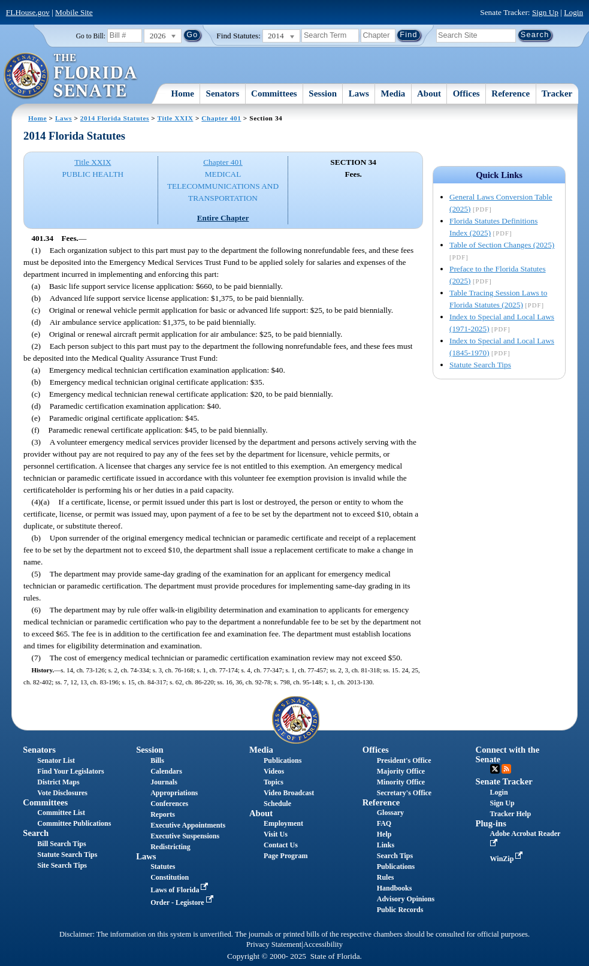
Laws (359, 93)
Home (182, 93)
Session (323, 93)
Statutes (162, 866)
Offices (466, 93)
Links (385, 845)
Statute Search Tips (480, 364)
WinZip (507, 859)
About (429, 93)
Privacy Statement (273, 944)
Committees (274, 93)
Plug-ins (491, 823)
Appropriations (174, 793)
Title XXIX (176, 118)
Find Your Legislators (70, 771)
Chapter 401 (221, 118)
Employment (283, 823)
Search (36, 833)
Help (384, 834)
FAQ (384, 823)
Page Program (285, 856)
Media (393, 93)
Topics (273, 782)
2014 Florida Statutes (114, 118)
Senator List (56, 760)
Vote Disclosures (62, 793)
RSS (506, 769)
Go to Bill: (90, 36)
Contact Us (281, 845)
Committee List (61, 812)
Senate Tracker (504, 781)
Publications (282, 760)
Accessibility (323, 944)
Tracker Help (510, 814)
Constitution (169, 877)
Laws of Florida (180, 890)
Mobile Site (74, 12)
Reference (510, 93)
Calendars (166, 771)
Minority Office (401, 782)
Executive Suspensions (184, 836)
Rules (385, 877)
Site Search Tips (62, 865)
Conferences (169, 803)
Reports (162, 814)
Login (573, 12)
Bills (157, 760)
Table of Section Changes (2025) (501, 244)
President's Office (404, 760)
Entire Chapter (223, 217)
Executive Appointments (187, 825)
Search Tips (395, 856)
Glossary (390, 812)
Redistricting (170, 847)
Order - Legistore (183, 902)
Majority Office (401, 771)
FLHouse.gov (28, 12)
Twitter (495, 769)
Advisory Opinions (405, 899)
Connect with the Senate (508, 754)
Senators (223, 93)
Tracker (557, 93)
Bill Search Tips (61, 844)
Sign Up (545, 12)
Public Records (400, 909)
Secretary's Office (404, 793)
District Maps (58, 782)
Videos (274, 771)
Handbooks (394, 888)
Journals (163, 782)
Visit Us (276, 834)
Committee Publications (74, 823)
